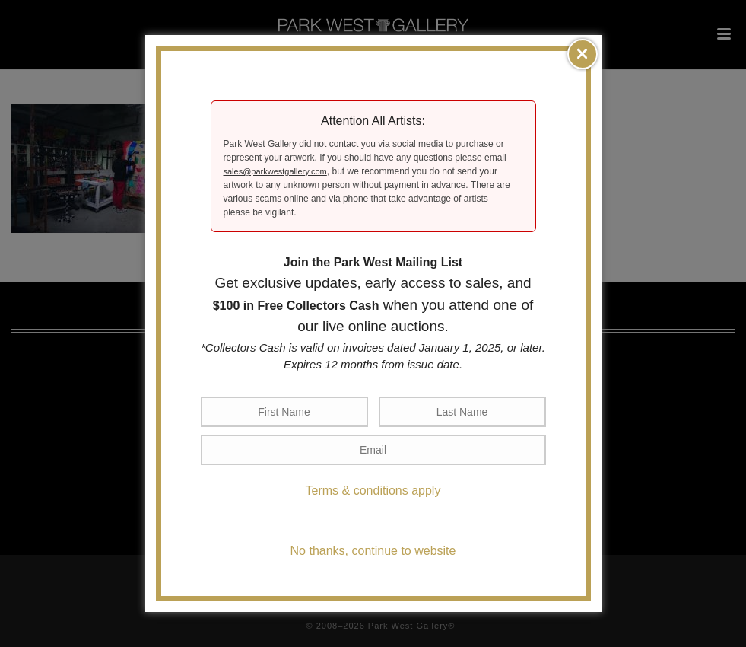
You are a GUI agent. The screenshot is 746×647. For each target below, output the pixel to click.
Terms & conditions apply (373, 490)
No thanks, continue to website (373, 550)
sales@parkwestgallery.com (275, 171)
